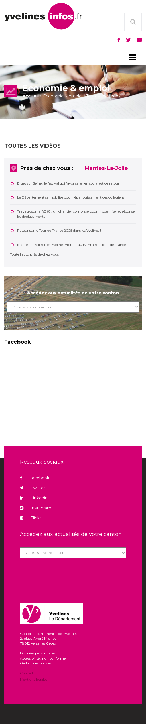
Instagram (35, 508)
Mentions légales (33, 679)
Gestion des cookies (35, 663)
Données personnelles (37, 653)
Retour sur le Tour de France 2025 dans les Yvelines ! (59, 230)
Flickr (30, 518)
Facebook (34, 477)
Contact (26, 673)
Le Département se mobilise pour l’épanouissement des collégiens (70, 197)
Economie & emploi (62, 96)
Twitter (32, 487)
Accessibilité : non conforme (43, 658)
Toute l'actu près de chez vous (34, 254)
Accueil (30, 96)
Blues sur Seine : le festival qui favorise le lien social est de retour (68, 183)
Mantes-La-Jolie (106, 168)
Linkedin (34, 498)
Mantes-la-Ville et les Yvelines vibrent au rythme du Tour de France (71, 244)
